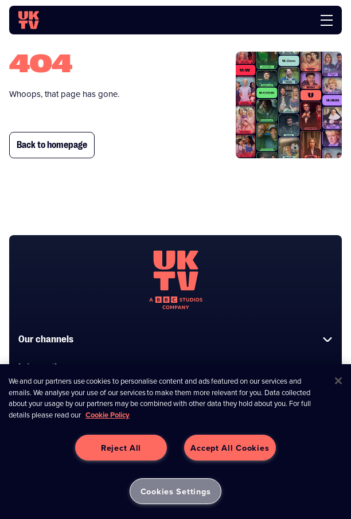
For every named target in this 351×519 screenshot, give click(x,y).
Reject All (121, 448)
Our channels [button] (175, 339)
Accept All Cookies (229, 448)
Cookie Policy (107, 414)
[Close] (338, 380)
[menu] (327, 20)
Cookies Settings (176, 491)
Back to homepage (52, 145)
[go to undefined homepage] (175, 280)
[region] (175, 441)
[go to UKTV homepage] (28, 20)
